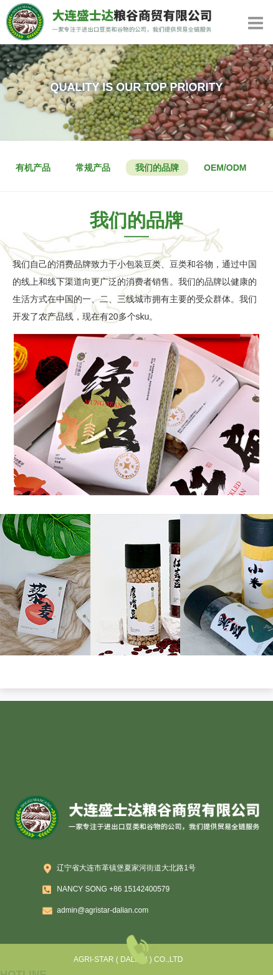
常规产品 (92, 168)
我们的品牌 (157, 168)
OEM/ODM (225, 168)
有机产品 (33, 168)
